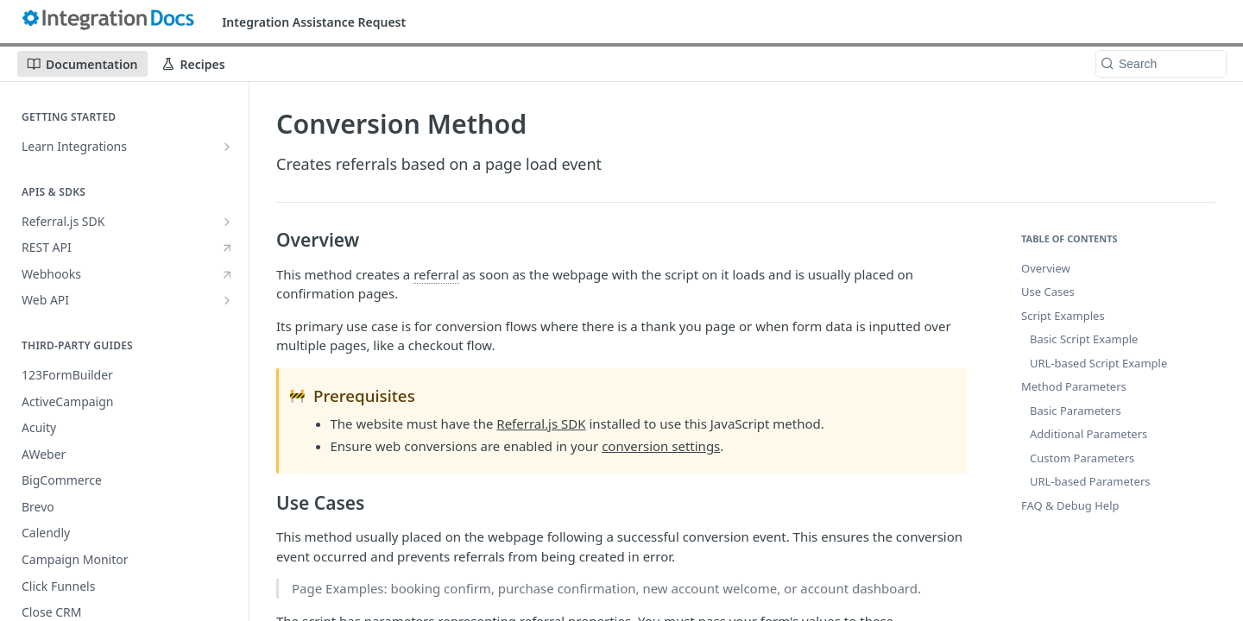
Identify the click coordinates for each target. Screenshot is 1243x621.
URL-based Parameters (1090, 481)
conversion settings (661, 446)
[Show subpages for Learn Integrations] (227, 147)
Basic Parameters (1075, 410)
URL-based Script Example (1098, 363)
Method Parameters (1073, 386)
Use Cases (1048, 291)
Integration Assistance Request (314, 22)
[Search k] (1161, 64)
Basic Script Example (1084, 339)
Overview (1045, 268)
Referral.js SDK (540, 423)
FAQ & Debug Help (1070, 505)
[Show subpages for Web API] (227, 300)
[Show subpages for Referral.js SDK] (227, 222)
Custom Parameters (1082, 458)
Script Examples (1063, 315)
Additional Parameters (1088, 434)
